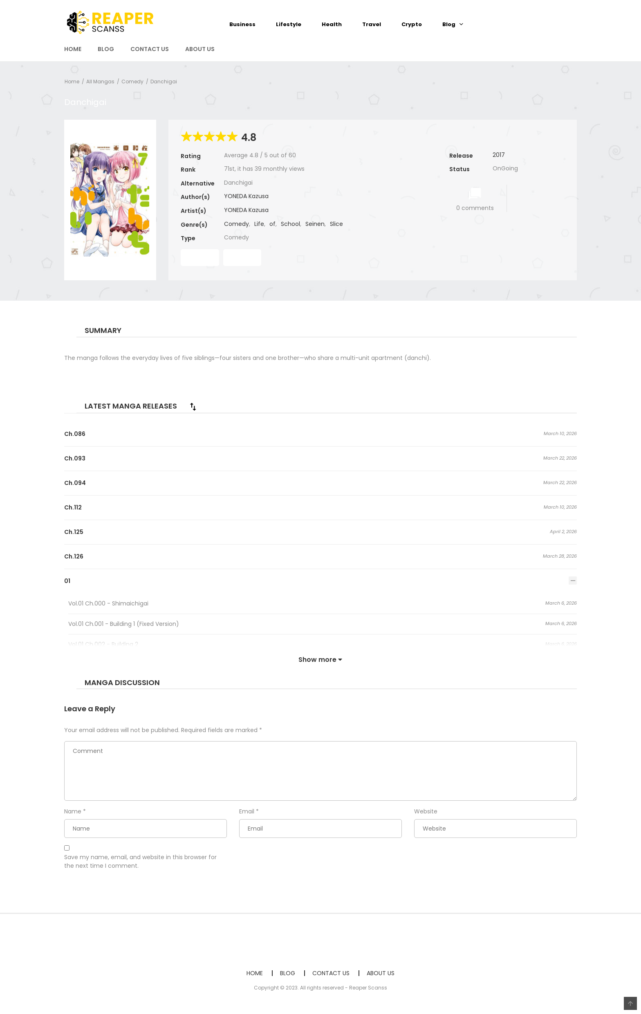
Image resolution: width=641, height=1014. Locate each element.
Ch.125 (73, 532)
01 (67, 581)
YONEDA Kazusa (246, 196)
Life (259, 224)
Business (242, 24)
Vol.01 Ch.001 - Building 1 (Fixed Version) (123, 624)
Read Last (242, 257)
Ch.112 (73, 507)
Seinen (315, 224)
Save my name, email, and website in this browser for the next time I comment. (140, 861)
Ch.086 (74, 434)
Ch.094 (75, 483)
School (290, 224)
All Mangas (100, 81)
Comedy (132, 81)
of (272, 224)
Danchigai (163, 81)
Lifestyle (288, 24)
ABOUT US (200, 49)
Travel (371, 24)
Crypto (411, 24)
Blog (448, 24)
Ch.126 (73, 556)
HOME (72, 49)
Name (72, 811)
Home (72, 81)
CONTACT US (149, 49)
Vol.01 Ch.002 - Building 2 (103, 644)
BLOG (106, 49)
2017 (499, 155)
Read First (200, 257)
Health (332, 24)
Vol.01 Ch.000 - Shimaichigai (108, 603)
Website (425, 811)
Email (246, 811)
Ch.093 (74, 458)
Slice (336, 224)
